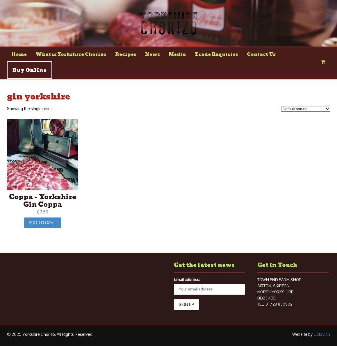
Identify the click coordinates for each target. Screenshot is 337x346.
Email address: (187, 279)
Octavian (321, 334)
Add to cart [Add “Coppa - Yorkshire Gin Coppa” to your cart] (42, 222)
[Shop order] (305, 109)
